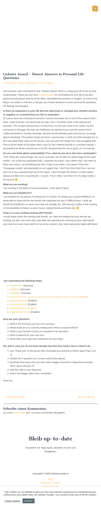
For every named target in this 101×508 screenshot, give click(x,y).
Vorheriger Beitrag (14, 397)
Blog (50, 479)
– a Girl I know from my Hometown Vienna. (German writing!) (57, 297)
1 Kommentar (10, 83)
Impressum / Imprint (50, 483)
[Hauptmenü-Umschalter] (95, 8)
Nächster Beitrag (88, 397)
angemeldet (19, 412)
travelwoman (16, 285)
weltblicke (15, 289)
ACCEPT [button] (28, 501)
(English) (31, 308)
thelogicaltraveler (18, 304)
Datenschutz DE (50, 486)
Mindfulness (31, 83)
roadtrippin (15, 293)
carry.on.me (20, 297)
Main (21, 83)
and (12, 297)
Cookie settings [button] (12, 501)
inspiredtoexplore (18, 300)
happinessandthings (20, 312)
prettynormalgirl (46, 95)
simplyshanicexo (18, 308)
